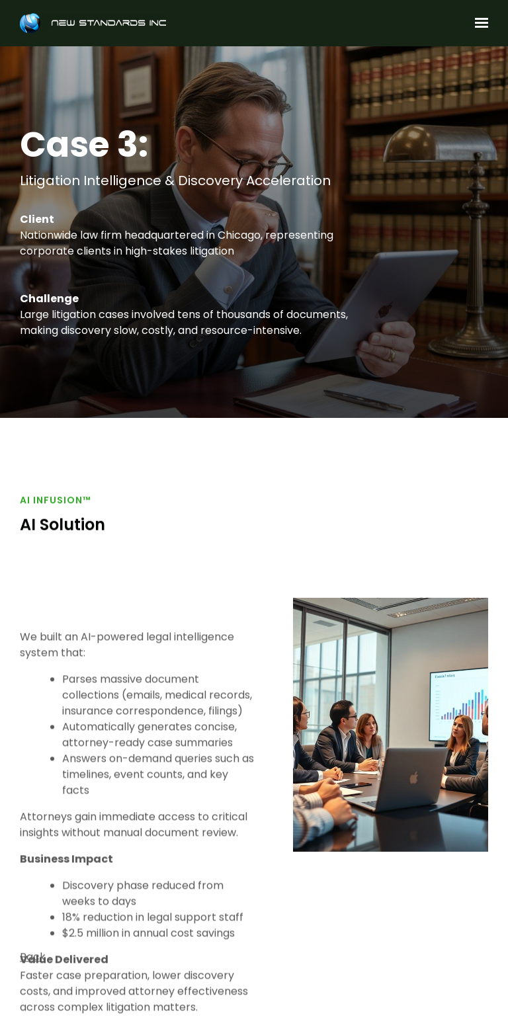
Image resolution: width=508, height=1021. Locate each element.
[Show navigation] (478, 23)
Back (33, 961)
